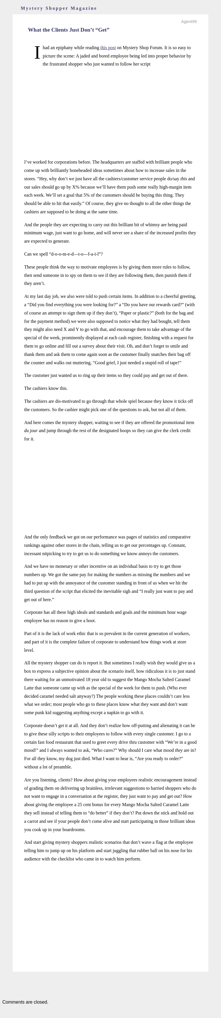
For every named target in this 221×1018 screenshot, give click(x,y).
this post (108, 47)
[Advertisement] (110, 113)
